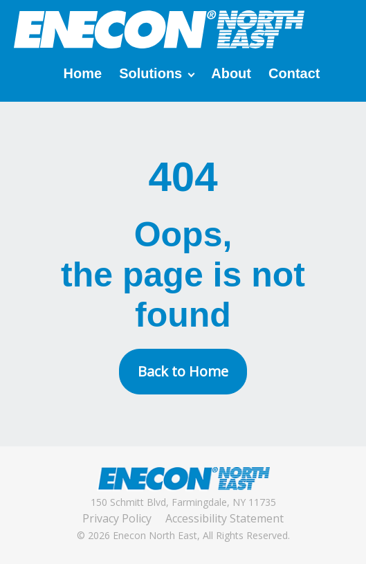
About (231, 73)
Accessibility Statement (224, 518)
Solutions (150, 73)
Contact (294, 73)
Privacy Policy (117, 518)
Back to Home (183, 371)
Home (83, 73)
